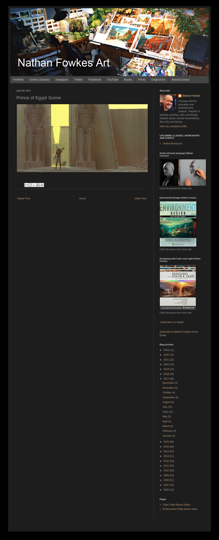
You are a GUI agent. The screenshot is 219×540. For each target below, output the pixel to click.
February (168, 430)
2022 (167, 354)
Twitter (78, 79)
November (169, 387)
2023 (167, 350)
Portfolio (18, 79)
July (165, 406)
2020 (167, 364)
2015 (167, 446)
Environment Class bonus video (180, 509)
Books (128, 79)
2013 (167, 456)
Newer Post (23, 198)
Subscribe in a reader (172, 322)
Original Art (158, 79)
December (169, 382)
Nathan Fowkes (191, 95)
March (166, 426)
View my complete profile (173, 126)
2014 (167, 451)
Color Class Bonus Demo (176, 504)
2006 (167, 489)
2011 (167, 465)
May (165, 416)
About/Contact (181, 79)
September (169, 397)
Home (82, 198)
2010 (167, 470)
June (165, 411)
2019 (167, 369)
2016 (167, 441)
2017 (167, 378)
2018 (167, 374)
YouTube (112, 79)
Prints (142, 79)
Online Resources (172, 143)
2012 (167, 461)
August (167, 402)
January (167, 435)
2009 (167, 475)
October (167, 392)
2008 (167, 480)
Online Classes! (39, 79)
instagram (61, 79)
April (165, 421)
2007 (167, 485)
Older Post (140, 198)
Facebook (94, 79)
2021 (167, 359)
